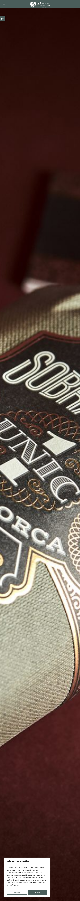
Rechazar (17, 892)
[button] (2, 18)
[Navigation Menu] (4, 4)
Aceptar (37, 892)
